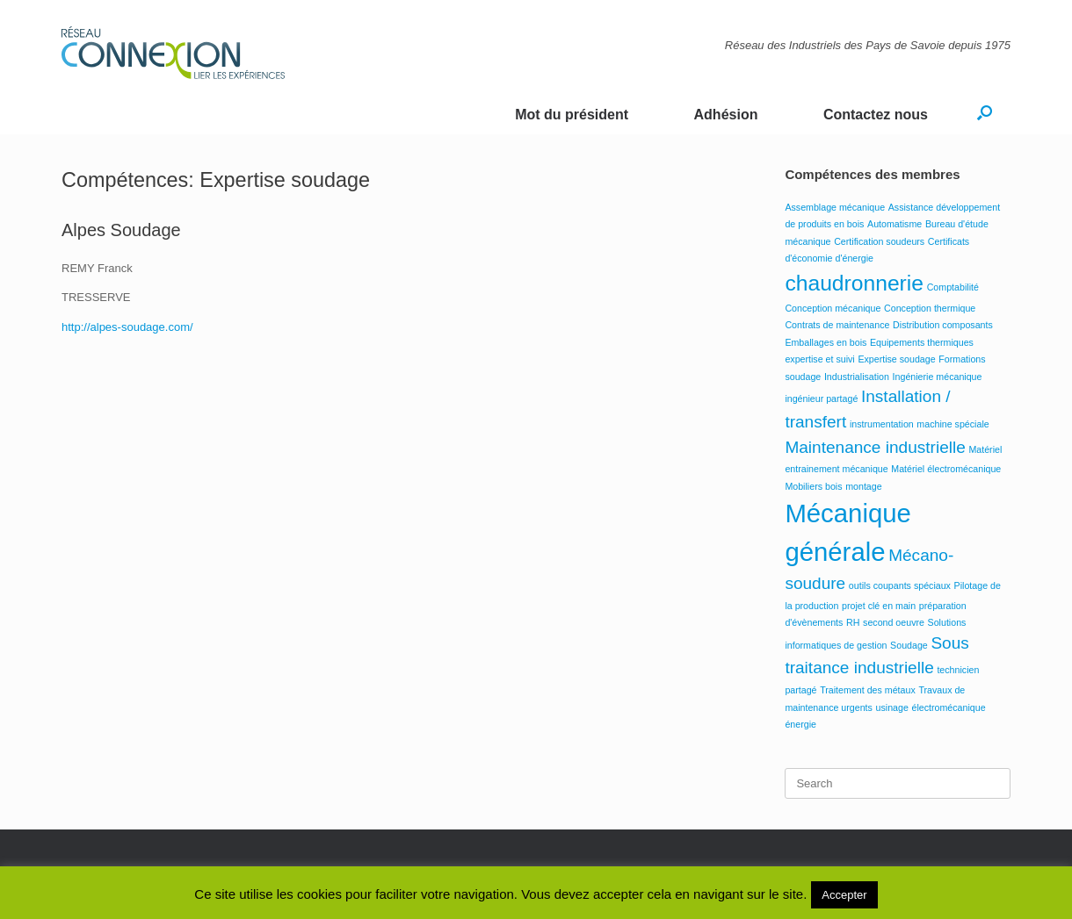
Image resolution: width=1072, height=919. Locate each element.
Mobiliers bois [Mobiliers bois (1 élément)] (813, 486)
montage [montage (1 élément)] (863, 486)
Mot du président (571, 114)
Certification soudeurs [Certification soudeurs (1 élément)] (879, 241)
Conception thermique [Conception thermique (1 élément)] (929, 308)
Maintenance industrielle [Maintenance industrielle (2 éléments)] (875, 447)
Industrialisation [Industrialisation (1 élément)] (856, 376)
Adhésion (726, 114)
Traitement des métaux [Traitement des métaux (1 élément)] (868, 690)
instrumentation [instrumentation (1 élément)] (882, 424)
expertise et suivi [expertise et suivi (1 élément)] (819, 359)
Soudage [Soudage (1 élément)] (909, 645)
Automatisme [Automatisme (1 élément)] (894, 224)
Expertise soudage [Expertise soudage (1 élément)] (896, 359)
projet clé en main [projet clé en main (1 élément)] (879, 605)
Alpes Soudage (121, 230)
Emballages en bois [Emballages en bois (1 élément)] (825, 342)
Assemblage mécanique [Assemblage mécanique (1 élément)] (835, 207)
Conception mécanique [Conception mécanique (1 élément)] (832, 308)
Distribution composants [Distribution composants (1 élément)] (943, 324)
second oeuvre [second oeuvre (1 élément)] (893, 622)
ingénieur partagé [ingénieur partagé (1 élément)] (821, 398)
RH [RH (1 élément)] (852, 622)
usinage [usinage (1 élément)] (892, 707)
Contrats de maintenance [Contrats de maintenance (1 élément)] (837, 324)
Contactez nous (875, 114)
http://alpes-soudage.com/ (127, 327)
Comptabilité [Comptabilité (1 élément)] (953, 287)
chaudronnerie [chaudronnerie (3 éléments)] (854, 283)
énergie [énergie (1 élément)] (800, 724)
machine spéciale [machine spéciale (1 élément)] (952, 424)
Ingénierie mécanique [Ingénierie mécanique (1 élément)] (937, 376)
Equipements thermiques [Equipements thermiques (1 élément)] (922, 342)
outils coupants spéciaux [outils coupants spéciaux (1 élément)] (900, 585)
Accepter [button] (844, 894)
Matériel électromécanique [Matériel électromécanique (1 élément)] (946, 468)
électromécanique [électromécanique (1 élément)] (948, 707)
